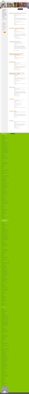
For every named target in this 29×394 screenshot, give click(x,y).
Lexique (2, 214)
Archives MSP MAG (3, 166)
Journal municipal (3, 167)
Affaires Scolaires (3, 177)
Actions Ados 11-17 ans (3, 189)
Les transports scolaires (3, 179)
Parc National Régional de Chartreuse (5, 172)
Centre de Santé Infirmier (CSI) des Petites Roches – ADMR (16, 73)
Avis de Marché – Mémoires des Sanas (5, 143)
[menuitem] (3, 1)
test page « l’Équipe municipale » (4, 200)
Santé (16, 75)
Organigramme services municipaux (4, 170)
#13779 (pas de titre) (3, 212)
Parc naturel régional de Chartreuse (4, 158)
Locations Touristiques (3, 204)
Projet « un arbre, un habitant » (4, 152)
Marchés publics (3, 141)
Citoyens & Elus (2, 136)
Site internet (16, 117)
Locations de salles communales (4, 163)
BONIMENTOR (12, 62)
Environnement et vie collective (21, 55)
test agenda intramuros (3, 199)
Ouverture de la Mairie (3, 258)
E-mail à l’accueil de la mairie (4, 185)
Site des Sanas (2, 205)
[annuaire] (5, 32)
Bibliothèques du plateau (3, 209)
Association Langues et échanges (16, 28)
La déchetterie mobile (3, 193)
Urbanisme (2, 197)
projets (2, 174)
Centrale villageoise (3, 155)
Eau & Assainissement (3, 188)
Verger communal (3, 153)
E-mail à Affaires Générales (4, 184)
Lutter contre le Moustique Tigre (4, 157)
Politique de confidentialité (4, 173)
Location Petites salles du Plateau (4, 162)
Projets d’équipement (3, 142)
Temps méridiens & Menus (4, 180)
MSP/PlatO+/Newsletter (3, 165)
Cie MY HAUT (12, 87)
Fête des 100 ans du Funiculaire (4, 202)
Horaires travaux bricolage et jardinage (5, 176)
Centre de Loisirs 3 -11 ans (4, 190)
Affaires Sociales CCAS (3, 268)
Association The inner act (14, 41)
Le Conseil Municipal (3, 140)
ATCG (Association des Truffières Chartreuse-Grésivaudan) (16, 54)
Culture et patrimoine (20, 42)
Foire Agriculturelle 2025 (3, 213)
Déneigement (2, 135)
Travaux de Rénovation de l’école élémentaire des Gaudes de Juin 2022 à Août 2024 (5, 146)
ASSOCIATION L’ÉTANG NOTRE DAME (17, 13)
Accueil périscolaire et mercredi (4, 178)
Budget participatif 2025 (3, 137)
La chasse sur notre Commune (4, 156)
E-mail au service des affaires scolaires (5, 273)
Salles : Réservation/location (4, 218)
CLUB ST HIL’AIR (12, 111)
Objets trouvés (2, 215)
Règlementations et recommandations (5, 175)
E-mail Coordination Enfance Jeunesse (5, 187)
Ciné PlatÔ (11, 99)
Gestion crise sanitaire (3, 160)
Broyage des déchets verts (4, 192)
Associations (19, 15)
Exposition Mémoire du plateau (4, 210)
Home (2, 161)
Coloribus (11, 120)
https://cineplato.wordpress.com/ (18, 104)
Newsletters (2, 168)
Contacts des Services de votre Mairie (5, 183)
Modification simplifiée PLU (4, 198)
